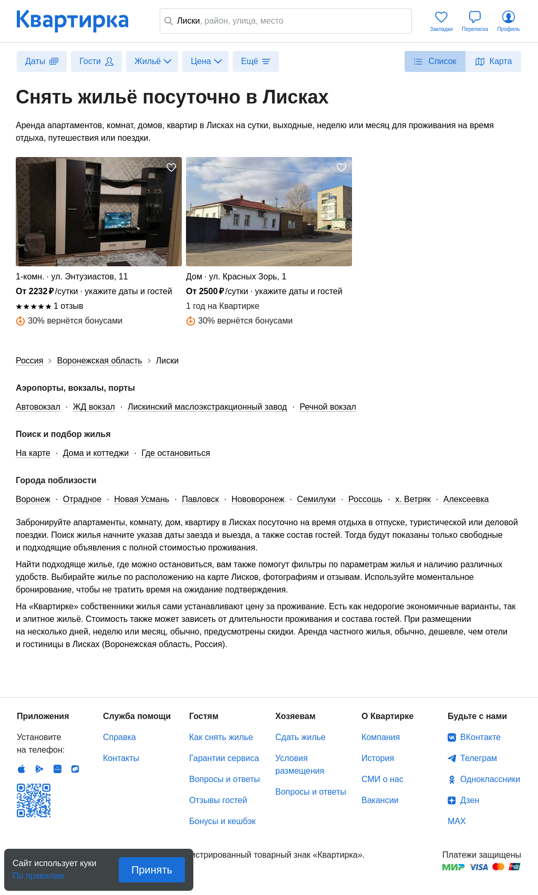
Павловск (200, 499)
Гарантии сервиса (224, 758)
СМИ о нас (382, 779)
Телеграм (478, 758)
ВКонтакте (480, 737)
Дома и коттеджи (96, 453)
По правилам (38, 872)
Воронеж (33, 499)
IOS (21, 769)
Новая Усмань (141, 499)
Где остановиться (175, 453)
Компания (380, 737)
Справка (119, 737)
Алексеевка (466, 499)
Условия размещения (299, 764)
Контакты (121, 758)
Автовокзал (38, 406)
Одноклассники (490, 779)
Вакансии (380, 800)
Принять (151, 870)
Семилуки (316, 499)
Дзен (469, 800)
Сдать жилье (300, 737)
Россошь (365, 499)
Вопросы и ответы (224, 779)
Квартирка (80, 21)
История (377, 758)
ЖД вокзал (94, 406)
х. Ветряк (413, 499)
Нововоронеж (257, 499)
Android (39, 769)
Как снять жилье (221, 737)
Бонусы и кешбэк (222, 821)
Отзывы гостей (218, 800)
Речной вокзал (327, 406)
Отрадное (82, 499)
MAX (457, 821)
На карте (33, 453)
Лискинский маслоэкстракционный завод (207, 406)
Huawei (57, 769)
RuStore (75, 769)
